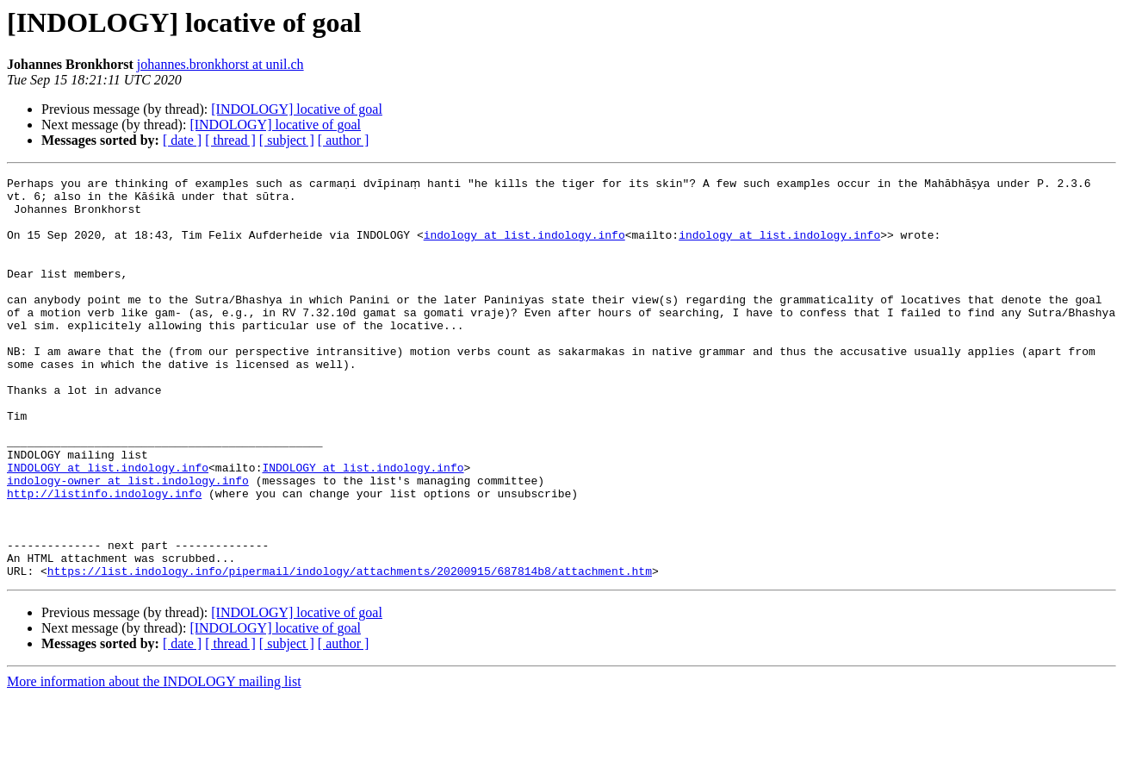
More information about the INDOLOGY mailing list (154, 759)
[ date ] (182, 140)
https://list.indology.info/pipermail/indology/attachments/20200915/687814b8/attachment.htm (349, 648)
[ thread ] (230, 140)
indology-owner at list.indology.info (128, 539)
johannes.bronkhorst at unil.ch (220, 64)
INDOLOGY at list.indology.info (107, 524)
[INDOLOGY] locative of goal (296, 109)
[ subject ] (286, 140)
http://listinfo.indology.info (104, 555)
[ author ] (343, 140)
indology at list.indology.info (524, 245)
